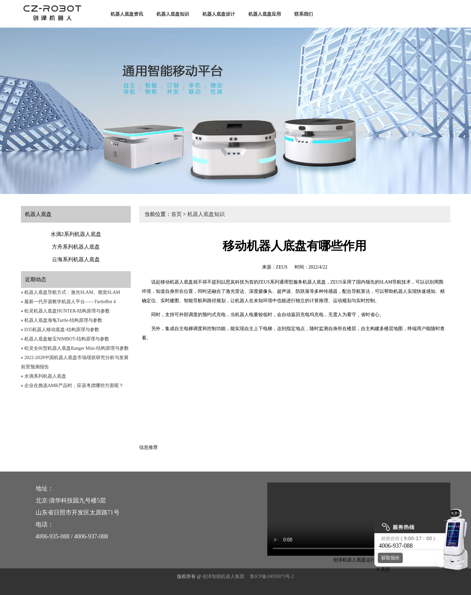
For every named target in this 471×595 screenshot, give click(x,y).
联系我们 (303, 14)
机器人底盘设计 (218, 14)
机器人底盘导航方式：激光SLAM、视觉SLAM (72, 292)
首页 (176, 214)
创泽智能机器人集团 (223, 576)
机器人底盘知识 (172, 14)
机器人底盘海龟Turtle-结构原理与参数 (63, 320)
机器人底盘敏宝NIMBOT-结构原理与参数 (66, 338)
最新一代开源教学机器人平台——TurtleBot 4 (70, 301)
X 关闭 (381, 569)
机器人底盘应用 (264, 14)
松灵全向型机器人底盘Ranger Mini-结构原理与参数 (76, 348)
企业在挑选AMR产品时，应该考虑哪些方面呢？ (73, 385)
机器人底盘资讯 (127, 14)
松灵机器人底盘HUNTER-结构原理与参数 (67, 310)
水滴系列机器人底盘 (45, 376)
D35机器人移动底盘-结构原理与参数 (61, 329)
